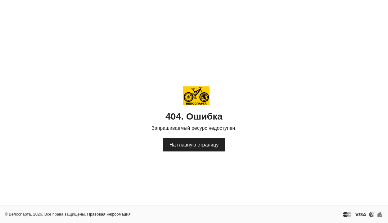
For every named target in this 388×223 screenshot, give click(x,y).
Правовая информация (109, 214)
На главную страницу (194, 144)
